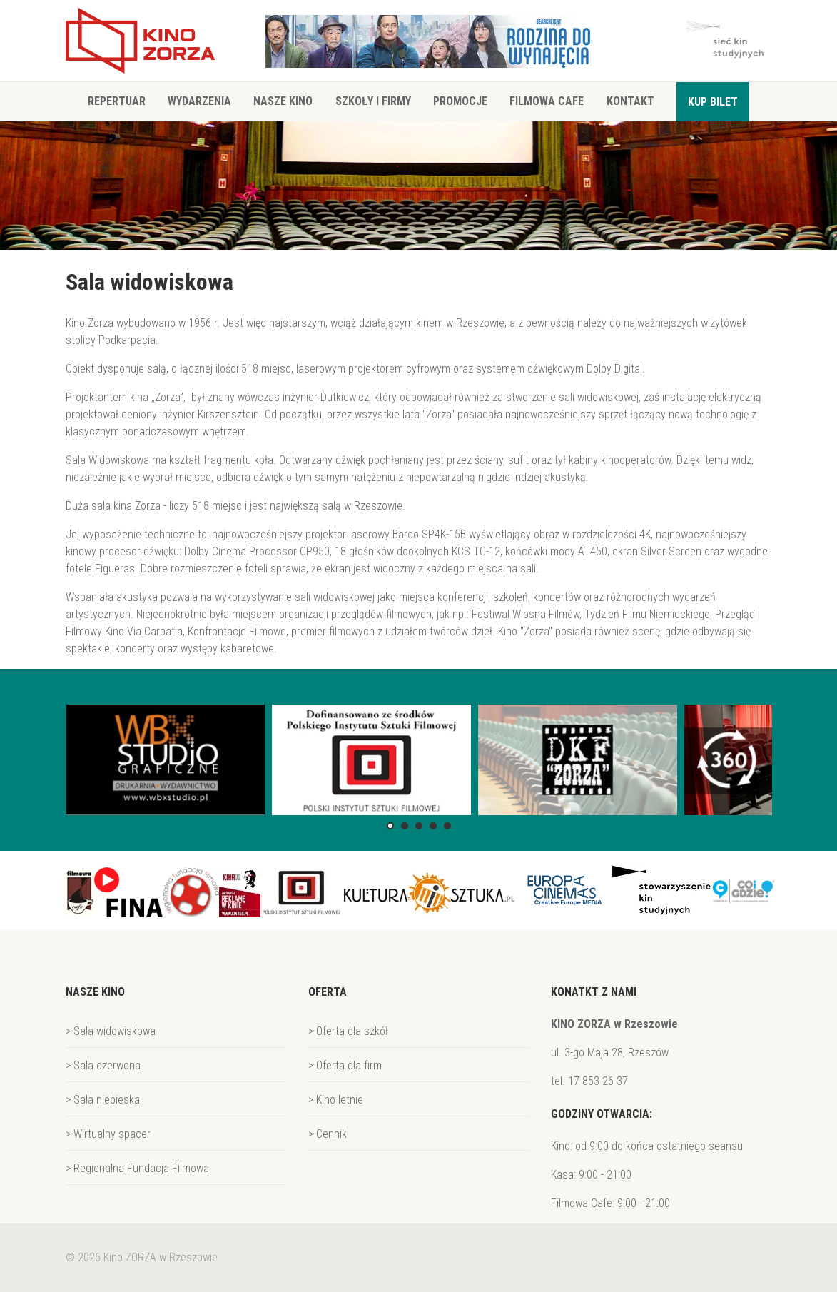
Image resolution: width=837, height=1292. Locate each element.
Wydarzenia (199, 101)
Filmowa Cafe (546, 101)
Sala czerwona (107, 1065)
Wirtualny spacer (112, 1134)
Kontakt (630, 101)
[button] (390, 825)
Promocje (460, 101)
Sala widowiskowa (114, 1031)
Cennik (331, 1134)
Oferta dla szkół (352, 1031)
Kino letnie (339, 1099)
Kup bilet (713, 101)
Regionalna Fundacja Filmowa (141, 1168)
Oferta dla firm (349, 1065)
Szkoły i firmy (373, 101)
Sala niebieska (106, 1099)
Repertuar (117, 101)
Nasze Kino (283, 101)
